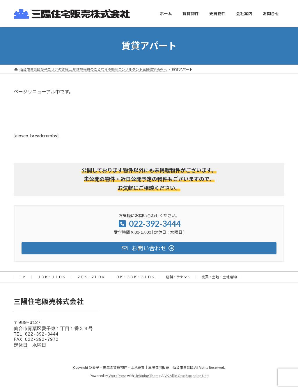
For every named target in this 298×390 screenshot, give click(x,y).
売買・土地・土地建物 (219, 277)
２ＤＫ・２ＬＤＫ (91, 277)
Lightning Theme (147, 379)
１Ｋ (22, 277)
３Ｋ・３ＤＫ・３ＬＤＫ (135, 277)
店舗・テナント (178, 277)
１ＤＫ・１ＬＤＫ (51, 277)
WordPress (118, 379)
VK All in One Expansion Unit (186, 379)
